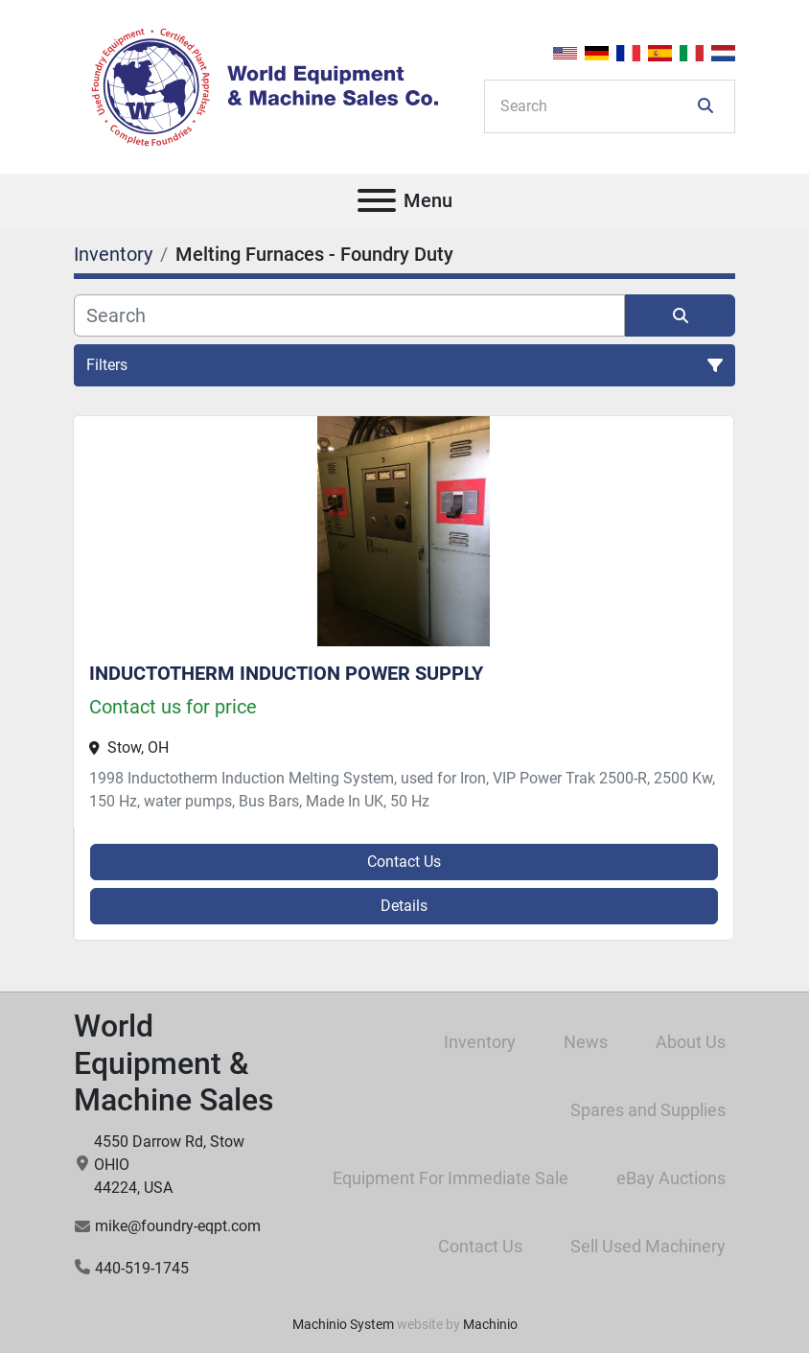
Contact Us (404, 861)
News (586, 1042)
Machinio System (343, 1324)
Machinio (490, 1324)
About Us (691, 1042)
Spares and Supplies (648, 1110)
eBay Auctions (671, 1178)
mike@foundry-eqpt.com (178, 1226)
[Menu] (377, 200)
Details (404, 906)
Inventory (480, 1042)
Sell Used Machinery (648, 1246)
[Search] (596, 106)
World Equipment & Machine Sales (174, 1063)
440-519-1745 (142, 1268)
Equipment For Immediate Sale (450, 1178)
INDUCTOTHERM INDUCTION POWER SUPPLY (286, 673)
